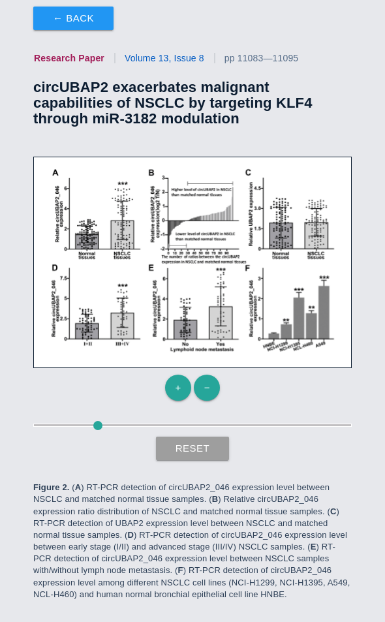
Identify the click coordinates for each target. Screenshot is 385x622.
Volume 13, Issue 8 (164, 58)
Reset (193, 448)
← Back (73, 17)
